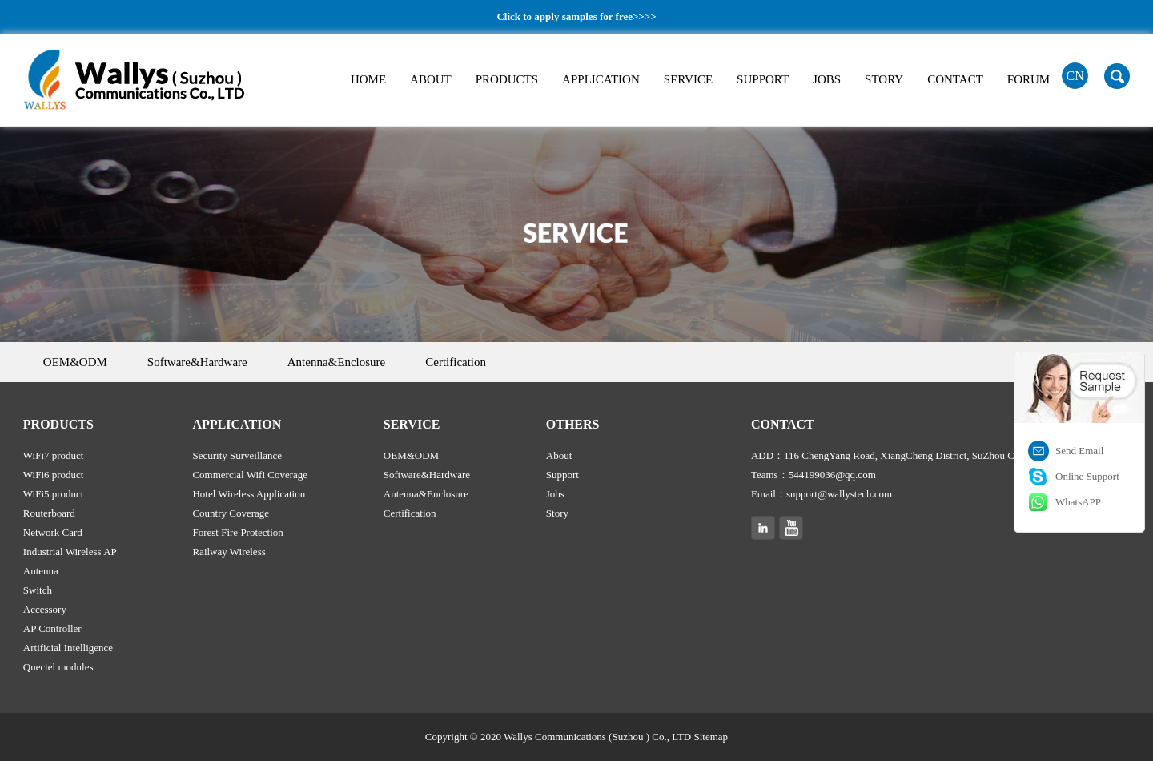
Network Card (52, 532)
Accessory (44, 609)
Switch (37, 590)
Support (562, 475)
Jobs (555, 494)
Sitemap (711, 737)
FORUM (1028, 79)
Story (557, 513)
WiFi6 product (53, 475)
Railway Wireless (228, 552)
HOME (368, 79)
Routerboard (49, 513)
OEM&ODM (75, 362)
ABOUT (431, 79)
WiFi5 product (53, 494)
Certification (455, 362)
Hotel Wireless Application (248, 494)
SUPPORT (763, 79)
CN (1075, 76)
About (559, 455)
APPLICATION (601, 79)
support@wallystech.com (839, 494)
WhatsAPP (1078, 502)
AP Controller (52, 628)
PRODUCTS (507, 79)
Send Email (1079, 451)
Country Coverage (230, 513)
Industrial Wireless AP (70, 552)
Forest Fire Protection (237, 532)
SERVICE (688, 79)
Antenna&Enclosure (336, 362)
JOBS (827, 79)
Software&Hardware (197, 362)
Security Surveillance (237, 455)
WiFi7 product (53, 455)
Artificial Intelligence (68, 648)
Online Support (1087, 476)
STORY (884, 79)
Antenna (40, 571)
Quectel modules (58, 667)
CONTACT (955, 79)
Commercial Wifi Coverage (249, 475)
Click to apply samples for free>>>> (576, 16)
